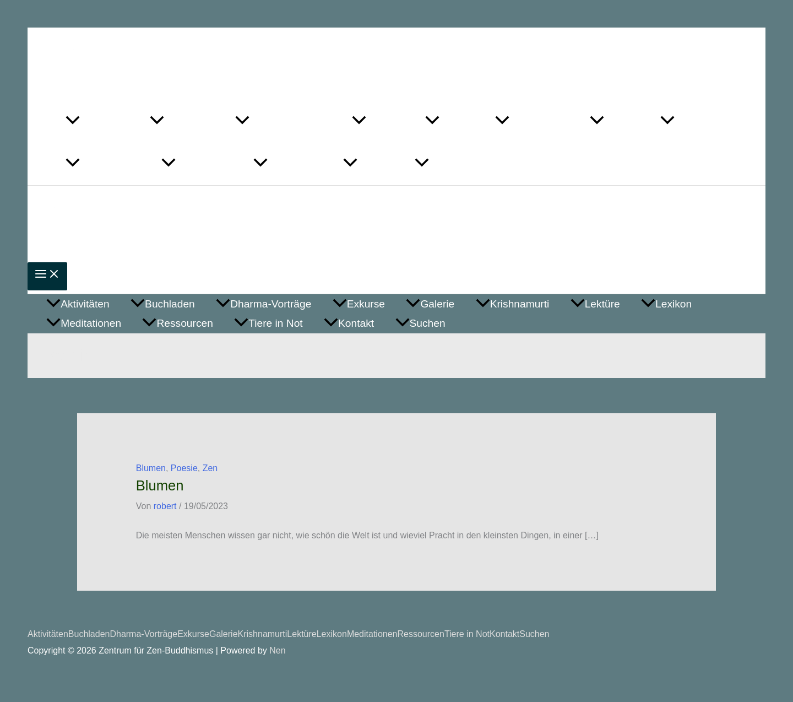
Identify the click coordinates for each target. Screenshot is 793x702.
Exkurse (193, 634)
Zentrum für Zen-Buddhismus (225, 57)
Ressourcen (421, 634)
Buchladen (89, 634)
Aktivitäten (48, 634)
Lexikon (332, 634)
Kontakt (504, 634)
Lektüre (301, 634)
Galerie (223, 634)
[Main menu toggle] (47, 276)
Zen (210, 468)
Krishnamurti (262, 634)
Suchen (534, 634)
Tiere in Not (467, 634)
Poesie (184, 468)
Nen (277, 650)
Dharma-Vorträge (143, 634)
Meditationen (372, 634)
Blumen (151, 468)
